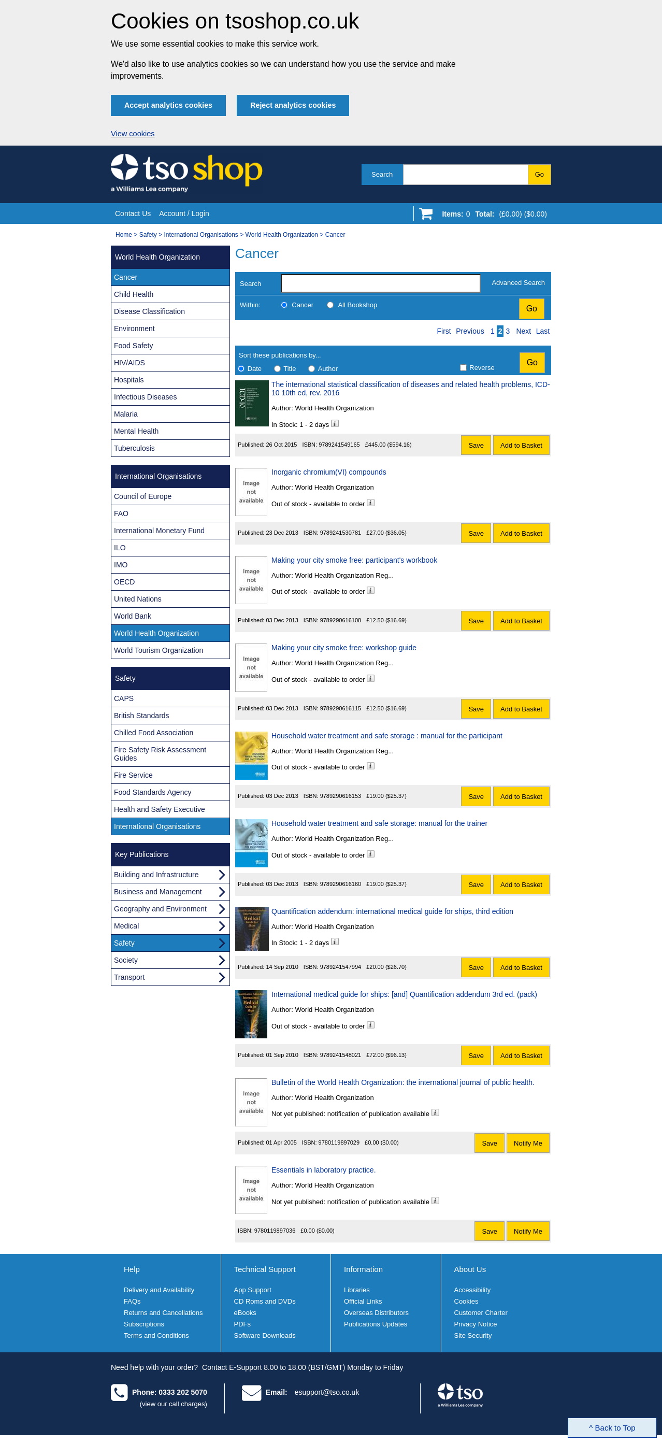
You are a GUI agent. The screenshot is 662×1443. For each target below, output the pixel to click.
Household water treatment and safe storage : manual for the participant (386, 736)
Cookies (466, 1301)
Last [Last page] (543, 331)
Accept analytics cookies (168, 105)
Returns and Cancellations (163, 1313)
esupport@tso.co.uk (327, 1392)
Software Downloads (265, 1335)
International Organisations (201, 234)
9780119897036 (275, 1230)
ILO (120, 548)
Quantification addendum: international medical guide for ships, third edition (392, 911)
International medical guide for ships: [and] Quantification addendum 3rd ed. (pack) (404, 994)
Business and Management (158, 892)
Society (126, 960)
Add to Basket (521, 445)
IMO (120, 565)
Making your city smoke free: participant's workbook (354, 560)
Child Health (133, 294)
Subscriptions (144, 1324)
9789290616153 (341, 796)
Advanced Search (518, 283)
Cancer (335, 234)
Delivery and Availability (159, 1290)
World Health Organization (282, 234)
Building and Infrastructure (156, 874)
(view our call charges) (173, 1404)
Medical (126, 926)
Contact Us (133, 213)
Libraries (357, 1290)
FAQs (132, 1301)
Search (382, 174)
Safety (148, 234)
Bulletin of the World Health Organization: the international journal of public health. (403, 1082)
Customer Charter (481, 1313)
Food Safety (133, 345)
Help (132, 1269)
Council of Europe (142, 496)
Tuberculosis (134, 448)
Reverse (481, 368)
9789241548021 (341, 1055)
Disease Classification (149, 311)
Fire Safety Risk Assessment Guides (160, 754)
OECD (124, 582)
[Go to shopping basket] (492, 216)
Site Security (473, 1335)
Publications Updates (375, 1324)
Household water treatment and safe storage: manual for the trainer (379, 823)
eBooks (245, 1313)
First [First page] (444, 331)
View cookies (133, 134)
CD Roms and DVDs (265, 1301)
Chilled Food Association (153, 732)
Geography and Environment (160, 909)
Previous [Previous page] (470, 331)
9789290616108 (341, 620)
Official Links (363, 1301)
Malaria (126, 414)
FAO (121, 513)
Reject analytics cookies (293, 105)
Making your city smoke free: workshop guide (343, 648)
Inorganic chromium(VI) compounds (328, 472)
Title (289, 369)
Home (124, 234)
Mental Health (136, 431)
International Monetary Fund (159, 530)
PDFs (242, 1324)
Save (476, 445)
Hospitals (129, 380)
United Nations (138, 599)
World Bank (132, 616)
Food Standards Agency (152, 792)
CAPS (124, 698)
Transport (129, 977)
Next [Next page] (523, 331)
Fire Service (133, 775)
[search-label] (381, 283)
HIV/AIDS (129, 363)
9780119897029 (339, 1142)
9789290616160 (341, 884)
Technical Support (265, 1269)
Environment (134, 328)
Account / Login (184, 213)
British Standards (141, 715)
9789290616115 (341, 708)
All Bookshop (357, 305)
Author (328, 369)
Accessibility (472, 1290)
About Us (470, 1269)
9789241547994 (341, 967)
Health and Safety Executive (159, 809)
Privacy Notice (475, 1324)
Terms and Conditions (156, 1335)
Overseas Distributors (376, 1313)
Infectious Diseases (145, 397)
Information (363, 1269)
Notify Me (528, 1143)
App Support (252, 1290)
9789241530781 (341, 533)
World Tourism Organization (158, 650)
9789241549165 (339, 444)
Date (255, 369)
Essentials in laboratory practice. (323, 1170)
